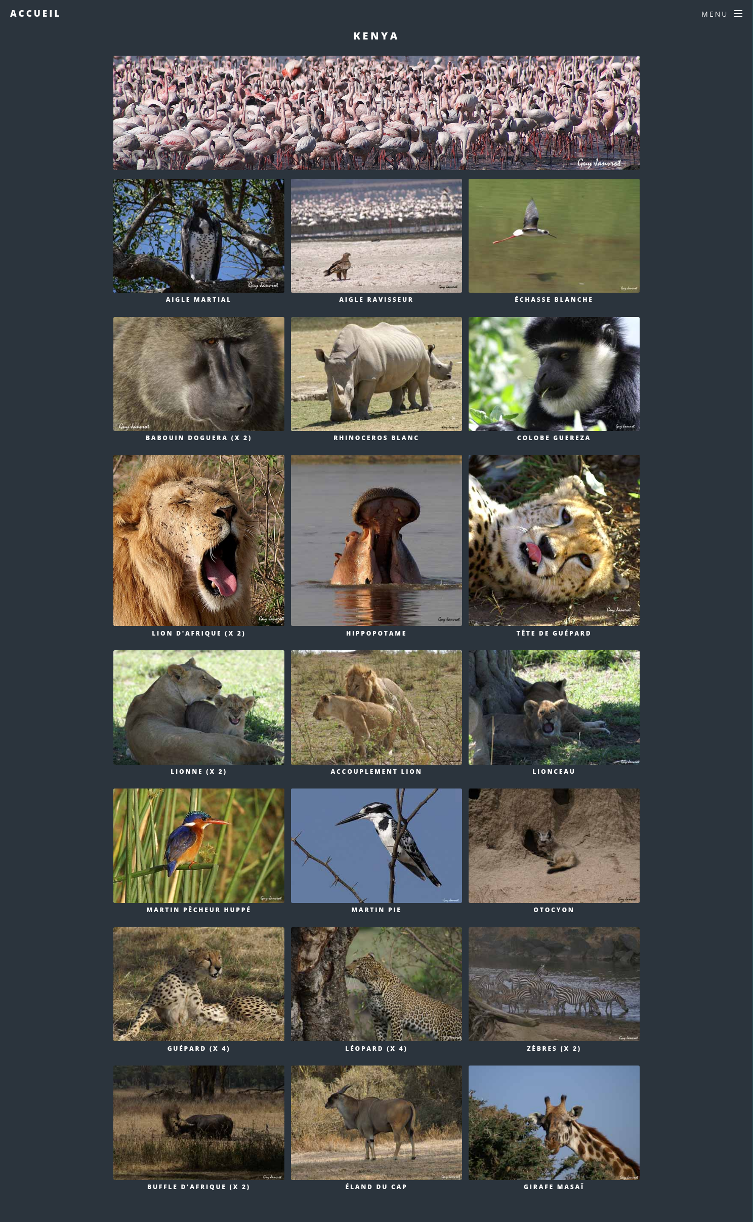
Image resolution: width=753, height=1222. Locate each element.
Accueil (35, 13)
